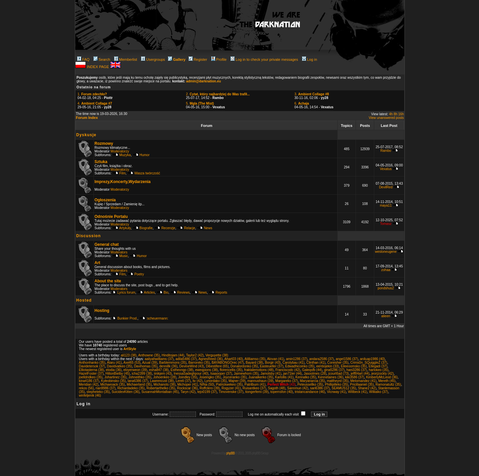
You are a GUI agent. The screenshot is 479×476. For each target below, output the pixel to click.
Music (123, 256)
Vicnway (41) (336, 392)
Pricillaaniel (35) (362, 384)
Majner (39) (237, 381)
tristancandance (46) (310, 392)
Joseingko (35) (210, 377)
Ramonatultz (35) (388, 384)
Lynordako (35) (215, 381)
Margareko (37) (286, 381)
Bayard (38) (254, 362)
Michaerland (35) (139, 384)
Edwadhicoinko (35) (299, 366)
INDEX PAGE (98, 67)
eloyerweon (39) (135, 370)
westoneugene (386, 251)
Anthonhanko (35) (92, 362)
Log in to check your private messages (264, 59)
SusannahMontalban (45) (160, 392)
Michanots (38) (165, 384)
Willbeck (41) (357, 392)
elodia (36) (113, 370)
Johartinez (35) (115, 377)
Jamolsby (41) (270, 373)
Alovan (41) (275, 359)
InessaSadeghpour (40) (191, 373)
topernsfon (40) (281, 392)
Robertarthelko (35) (160, 388)
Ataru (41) (114, 362)
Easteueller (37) (271, 366)
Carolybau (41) (293, 362)
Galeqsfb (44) (312, 370)
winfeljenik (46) (90, 395)
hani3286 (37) (356, 370)
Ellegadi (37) (378, 366)
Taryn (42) (188, 392)
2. (218, 94)
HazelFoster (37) (91, 373)
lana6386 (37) (138, 381)
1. (92, 94)
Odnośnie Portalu (111, 216)
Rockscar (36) (187, 388)
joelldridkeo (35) (90, 377)
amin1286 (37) (296, 359)
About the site (107, 281)
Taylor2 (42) (195, 355)
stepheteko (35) (98, 392)
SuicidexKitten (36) (125, 392)
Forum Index (87, 118)
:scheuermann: (157, 318)
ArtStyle (129, 349)
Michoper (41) (187, 384)
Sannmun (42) (297, 388)
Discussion (88, 236)
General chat (106, 244)
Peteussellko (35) (310, 384)
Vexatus (386, 169)
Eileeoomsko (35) (354, 366)
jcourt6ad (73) (338, 373)
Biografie (145, 228)
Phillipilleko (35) (336, 384)
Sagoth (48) (276, 388)
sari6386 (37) (320, 388)
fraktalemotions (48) (258, 370)
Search (101, 59)
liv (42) (198, 381)
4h (391, 114)
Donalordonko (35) (244, 366)
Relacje (189, 228)
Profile (219, 59)
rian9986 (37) (105, 388)
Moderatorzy (119, 151)
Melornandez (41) (363, 381)
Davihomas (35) (146, 366)
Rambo (386, 150)
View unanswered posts (386, 118)
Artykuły (125, 228)
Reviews (183, 292)
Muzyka (125, 155)
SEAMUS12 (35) (344, 388)
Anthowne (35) (149, 355)
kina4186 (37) (89, 381)
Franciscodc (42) (287, 370)
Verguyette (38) (217, 355)
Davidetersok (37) (92, 366)
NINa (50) (207, 384)
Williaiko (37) (378, 392)
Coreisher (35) (338, 362)
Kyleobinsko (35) (113, 381)
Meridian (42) (88, 384)
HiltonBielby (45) (117, 373)
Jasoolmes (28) (315, 373)
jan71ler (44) (292, 373)
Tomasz (385, 224)
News (208, 228)
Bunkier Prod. (127, 318)
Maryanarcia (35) (312, 381)
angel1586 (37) (347, 359)
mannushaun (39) (260, 381)
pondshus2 (386, 288)
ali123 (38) (128, 355)
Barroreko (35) (199, 362)
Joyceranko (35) (235, 377)
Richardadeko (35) (131, 388)
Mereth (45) (387, 381)
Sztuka (100, 161)
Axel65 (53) (131, 362)
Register (198, 59)
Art (97, 262)
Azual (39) (149, 362)
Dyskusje (86, 135)
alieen (385, 316)
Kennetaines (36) (330, 377)
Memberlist (125, 59)
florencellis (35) (231, 370)
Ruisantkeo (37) (254, 388)
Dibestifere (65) (217, 366)
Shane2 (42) (367, 388)
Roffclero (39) (210, 388)
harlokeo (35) (379, 370)
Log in (309, 59)
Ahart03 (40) (234, 359)
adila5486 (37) (186, 359)
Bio (166, 292)
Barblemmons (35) (172, 362)
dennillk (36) (168, 366)
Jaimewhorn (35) (246, 373)
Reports (221, 292)
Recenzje (168, 228)
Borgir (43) (272, 362)
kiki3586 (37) (354, 377)
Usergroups (153, 59)
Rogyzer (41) (231, 388)
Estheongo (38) (182, 370)
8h (395, 114)
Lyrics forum (126, 292)
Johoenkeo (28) (164, 377)
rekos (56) (86, 388)
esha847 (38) (159, 370)
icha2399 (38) (142, 373)
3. (311, 94)
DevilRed (386, 187)
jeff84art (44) (360, 373)
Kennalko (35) (305, 377)
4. (95, 103)
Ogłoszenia (105, 200)
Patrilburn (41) (254, 384)
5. (200, 103)
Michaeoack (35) (112, 384)
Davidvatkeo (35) (119, 366)
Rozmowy (103, 143)
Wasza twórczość (147, 173)
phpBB (230, 453)
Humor (145, 155)
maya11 (386, 205)
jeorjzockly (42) (382, 373)
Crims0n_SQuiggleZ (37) (368, 362)
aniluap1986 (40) (372, 359)
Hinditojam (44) (173, 355)
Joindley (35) (187, 377)
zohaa (385, 270)
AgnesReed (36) (211, 359)
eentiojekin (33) (327, 366)
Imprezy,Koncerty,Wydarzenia (122, 181)
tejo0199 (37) (207, 392)
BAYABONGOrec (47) (228, 362)
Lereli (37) (183, 381)
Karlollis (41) (284, 377)
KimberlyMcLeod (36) (382, 377)
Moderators (118, 252)
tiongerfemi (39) (256, 392)
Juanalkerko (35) (260, 377)
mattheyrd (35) (338, 381)
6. (301, 103)
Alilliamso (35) (254, 359)
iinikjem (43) (163, 373)
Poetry (139, 274)
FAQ (83, 59)
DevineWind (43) (191, 366)
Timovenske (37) (231, 392)
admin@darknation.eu (203, 81)
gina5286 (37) (334, 370)
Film (122, 173)
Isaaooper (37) (221, 373)
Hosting (101, 310)
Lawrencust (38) (162, 381)
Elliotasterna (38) (91, 370)
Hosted (84, 300)
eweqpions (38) (206, 370)
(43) (281, 384)
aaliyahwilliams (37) (159, 359)
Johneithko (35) (139, 377)
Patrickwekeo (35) (229, 384)
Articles (149, 292)
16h (401, 114)
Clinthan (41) (315, 362)
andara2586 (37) (321, 359)
